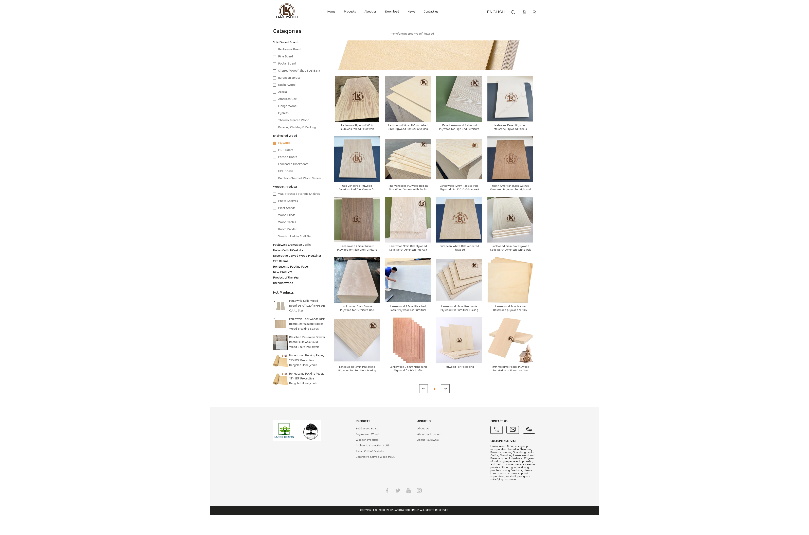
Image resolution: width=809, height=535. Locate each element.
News (411, 11)
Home (331, 11)
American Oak (287, 99)
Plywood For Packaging (459, 367)
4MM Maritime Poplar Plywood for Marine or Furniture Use (510, 368)
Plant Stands (286, 208)
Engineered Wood (285, 136)
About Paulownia (428, 440)
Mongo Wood (287, 106)
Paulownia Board (289, 49)
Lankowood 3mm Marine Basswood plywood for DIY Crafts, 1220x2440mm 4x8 (510, 310)
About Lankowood (429, 434)
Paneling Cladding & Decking (297, 127)
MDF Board (285, 150)
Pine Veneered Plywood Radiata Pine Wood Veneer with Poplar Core (408, 189)
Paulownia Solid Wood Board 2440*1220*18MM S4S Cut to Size (307, 306)
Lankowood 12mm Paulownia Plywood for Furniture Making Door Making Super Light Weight (357, 370)
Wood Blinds (286, 215)
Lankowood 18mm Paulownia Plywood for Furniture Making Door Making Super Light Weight (459, 310)
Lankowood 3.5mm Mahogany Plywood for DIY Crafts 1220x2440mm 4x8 (408, 370)
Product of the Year (286, 277)
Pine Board (285, 56)
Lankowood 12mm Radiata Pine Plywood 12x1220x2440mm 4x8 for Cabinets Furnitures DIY (459, 189)
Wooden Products (285, 187)
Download (392, 11)
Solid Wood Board (285, 42)
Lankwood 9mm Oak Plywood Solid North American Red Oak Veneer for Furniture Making (408, 250)
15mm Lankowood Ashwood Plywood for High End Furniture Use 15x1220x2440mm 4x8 (459, 129)
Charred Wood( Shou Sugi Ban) (299, 70)
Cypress (283, 113)
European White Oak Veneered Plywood (459, 248)
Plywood (284, 143)
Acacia (282, 92)
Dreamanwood (283, 283)
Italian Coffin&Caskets (288, 250)
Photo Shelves (288, 201)
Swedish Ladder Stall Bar (294, 236)
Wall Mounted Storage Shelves (299, 194)
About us (370, 11)
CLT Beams (280, 261)
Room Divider (287, 229)
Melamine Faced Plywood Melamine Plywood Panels (510, 127)
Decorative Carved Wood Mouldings (297, 255)
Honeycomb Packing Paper (291, 266)
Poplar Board (287, 63)
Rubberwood (286, 85)
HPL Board (285, 171)
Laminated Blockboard (293, 164)
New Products (282, 272)
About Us (423, 428)
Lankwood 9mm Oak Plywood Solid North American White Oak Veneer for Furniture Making (510, 250)
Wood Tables (287, 222)
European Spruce (289, 77)
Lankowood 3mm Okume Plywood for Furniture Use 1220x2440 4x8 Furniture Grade (357, 310)
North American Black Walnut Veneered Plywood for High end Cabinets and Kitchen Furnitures (510, 189)
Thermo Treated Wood (293, 120)
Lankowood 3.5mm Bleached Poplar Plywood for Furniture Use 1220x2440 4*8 (408, 310)
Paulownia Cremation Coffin (292, 245)
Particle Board (287, 157)
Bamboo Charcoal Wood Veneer (299, 178)
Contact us (431, 11)
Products (350, 11)
